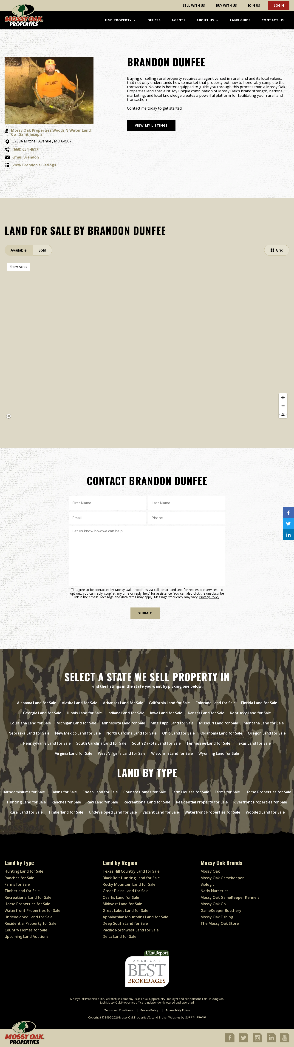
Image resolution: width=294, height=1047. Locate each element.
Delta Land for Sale (119, 936)
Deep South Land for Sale (125, 923)
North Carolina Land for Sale (131, 733)
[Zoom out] (283, 406)
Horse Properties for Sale (268, 791)
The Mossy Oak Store (220, 923)
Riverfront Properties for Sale (260, 802)
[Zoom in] (283, 397)
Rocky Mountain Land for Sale (129, 884)
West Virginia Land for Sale (122, 753)
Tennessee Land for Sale (208, 743)
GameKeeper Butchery (221, 910)
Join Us (254, 5)
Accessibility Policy (178, 1010)
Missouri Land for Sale (218, 723)
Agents (178, 20)
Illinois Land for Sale (84, 712)
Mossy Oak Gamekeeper (222, 877)
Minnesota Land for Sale (123, 723)
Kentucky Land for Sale (250, 712)
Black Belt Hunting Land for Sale (131, 877)
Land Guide (240, 20)
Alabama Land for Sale (36, 702)
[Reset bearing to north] (283, 414)
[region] (147, 340)
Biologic (207, 884)
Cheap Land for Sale (100, 791)
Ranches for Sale (66, 802)
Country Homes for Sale (144, 791)
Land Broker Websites (166, 1017)
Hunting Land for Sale (26, 802)
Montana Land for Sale (264, 723)
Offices (154, 20)
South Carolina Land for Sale (101, 743)
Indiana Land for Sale (125, 712)
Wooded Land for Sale (265, 812)
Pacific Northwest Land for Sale (131, 930)
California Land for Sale (169, 702)
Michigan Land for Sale (76, 723)
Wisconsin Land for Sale (172, 753)
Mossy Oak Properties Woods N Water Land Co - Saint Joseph (51, 132)
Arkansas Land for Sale (123, 702)
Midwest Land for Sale (122, 903)
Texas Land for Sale (253, 743)
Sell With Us (194, 5)
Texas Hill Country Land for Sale (131, 871)
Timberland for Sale (65, 812)
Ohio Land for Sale (178, 733)
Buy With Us (226, 5)
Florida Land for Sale (259, 702)
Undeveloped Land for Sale (113, 812)
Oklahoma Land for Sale (221, 733)
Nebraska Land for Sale (29, 733)
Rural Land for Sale (26, 812)
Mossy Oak (210, 871)
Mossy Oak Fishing (217, 916)
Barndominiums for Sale (24, 791)
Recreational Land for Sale (147, 802)
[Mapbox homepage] (8, 416)
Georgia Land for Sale (42, 712)
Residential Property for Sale (202, 802)
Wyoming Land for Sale (218, 753)
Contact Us (273, 20)
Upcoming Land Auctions (26, 936)
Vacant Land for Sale (160, 812)
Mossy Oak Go (213, 903)
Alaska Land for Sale (79, 702)
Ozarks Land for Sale (121, 897)
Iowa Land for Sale (166, 712)
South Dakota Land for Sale (156, 743)
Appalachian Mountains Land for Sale (135, 916)
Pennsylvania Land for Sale (47, 743)
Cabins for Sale (64, 791)
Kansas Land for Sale (206, 712)
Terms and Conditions (118, 1010)
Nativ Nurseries (215, 890)
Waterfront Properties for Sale (212, 812)
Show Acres (18, 266)
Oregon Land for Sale (267, 733)
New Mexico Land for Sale (78, 733)
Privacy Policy (209, 597)
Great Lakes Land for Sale (125, 910)
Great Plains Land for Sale (126, 890)
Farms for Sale (227, 791)
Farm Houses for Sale (190, 791)
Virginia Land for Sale (73, 753)
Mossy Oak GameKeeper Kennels (230, 897)
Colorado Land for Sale (215, 702)
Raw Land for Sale (102, 802)
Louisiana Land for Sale (30, 723)
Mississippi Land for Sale (172, 723)
